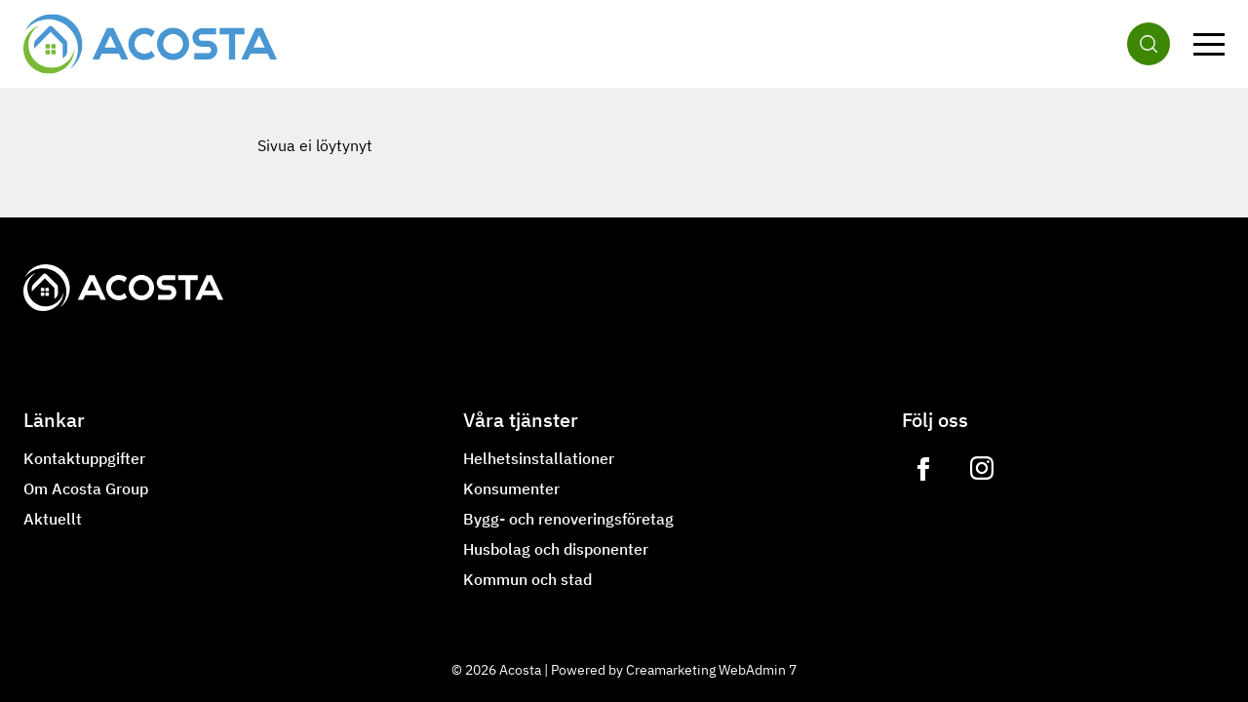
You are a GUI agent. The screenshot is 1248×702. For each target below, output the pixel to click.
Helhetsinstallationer (538, 458)
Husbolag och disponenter (555, 549)
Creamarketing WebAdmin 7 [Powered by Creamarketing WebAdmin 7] (711, 670)
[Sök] (1148, 43)
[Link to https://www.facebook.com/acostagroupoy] (923, 469)
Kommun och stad (527, 579)
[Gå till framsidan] (150, 44)
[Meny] (1209, 44)
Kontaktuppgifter (84, 458)
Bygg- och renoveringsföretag (568, 518)
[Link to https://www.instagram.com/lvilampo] (981, 469)
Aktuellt (52, 518)
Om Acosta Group (85, 488)
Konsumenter (511, 488)
